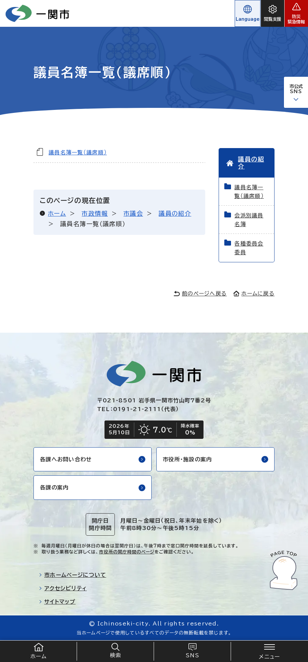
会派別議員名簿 (248, 220)
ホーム (57, 213)
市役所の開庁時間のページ (126, 552)
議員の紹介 (175, 213)
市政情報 (95, 213)
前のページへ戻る (200, 293)
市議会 (133, 213)
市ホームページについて (72, 575)
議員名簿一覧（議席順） (78, 152)
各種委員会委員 (248, 248)
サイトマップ (57, 601)
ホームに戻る (254, 293)
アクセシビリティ (63, 588)
